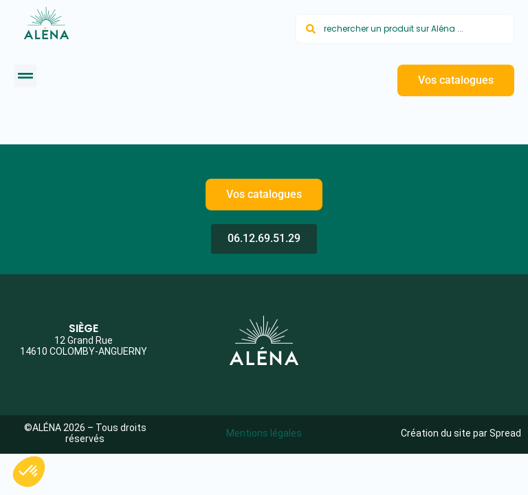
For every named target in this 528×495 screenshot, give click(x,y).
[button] (25, 76)
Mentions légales (264, 433)
